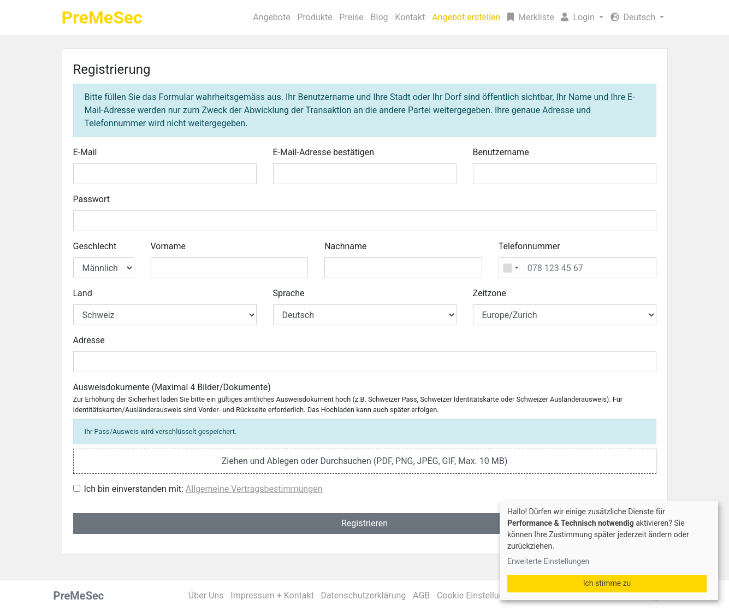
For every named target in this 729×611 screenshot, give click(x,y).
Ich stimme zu (607, 583)
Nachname (345, 246)
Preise (351, 17)
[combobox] (510, 268)
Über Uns (206, 595)
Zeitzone (489, 293)
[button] (582, 17)
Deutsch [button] (634, 17)
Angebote (272, 17)
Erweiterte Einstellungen (548, 561)
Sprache (289, 293)
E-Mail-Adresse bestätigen (324, 152)
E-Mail (85, 152)
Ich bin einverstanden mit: (203, 489)
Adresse (89, 340)
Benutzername (501, 152)
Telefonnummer (529, 246)
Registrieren (364, 523)
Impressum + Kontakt (272, 595)
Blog (379, 17)
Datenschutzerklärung (363, 595)
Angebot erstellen (466, 17)
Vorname (168, 246)
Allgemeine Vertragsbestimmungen (254, 489)
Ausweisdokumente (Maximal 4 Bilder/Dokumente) (348, 398)
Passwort (91, 199)
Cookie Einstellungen (477, 595)
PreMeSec (102, 17)
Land (82, 293)
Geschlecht (95, 246)
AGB (421, 595)
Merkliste (530, 17)
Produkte (314, 17)
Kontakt (410, 17)
